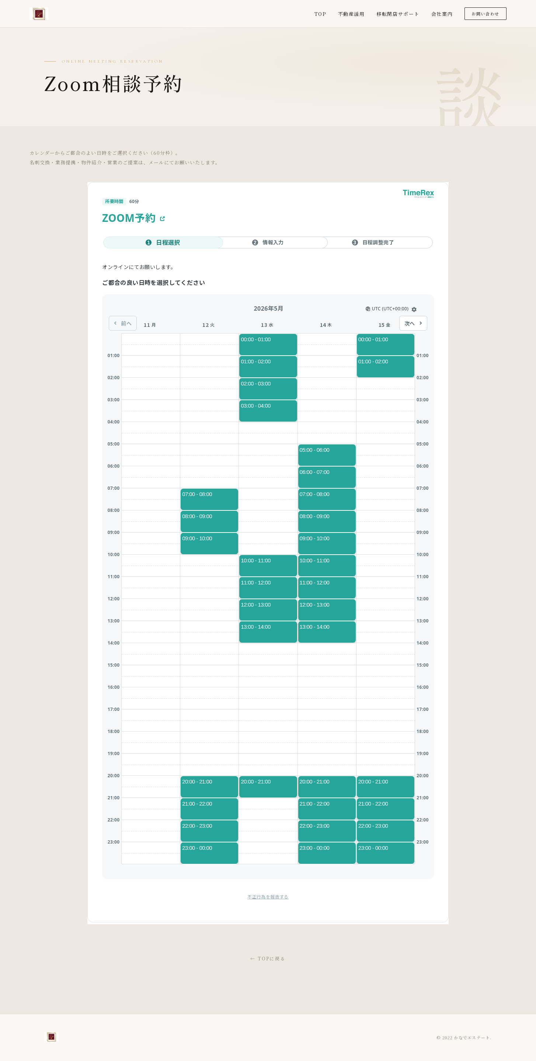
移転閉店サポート (397, 13)
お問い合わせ (485, 14)
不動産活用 (351, 13)
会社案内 (442, 13)
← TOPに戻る (267, 958)
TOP (320, 13)
